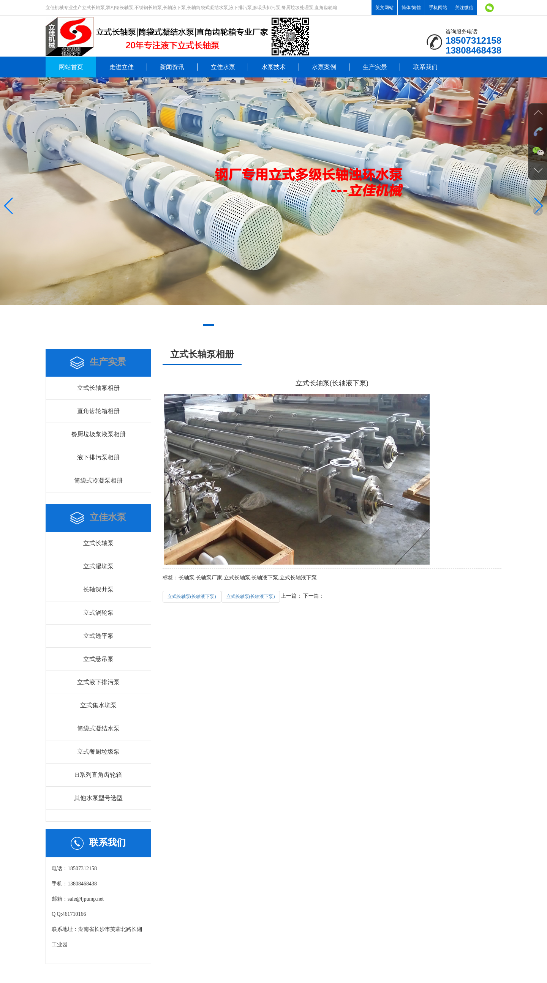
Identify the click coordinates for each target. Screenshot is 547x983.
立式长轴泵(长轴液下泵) (192, 596)
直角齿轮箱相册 (98, 411)
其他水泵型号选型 (98, 798)
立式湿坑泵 (98, 566)
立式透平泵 (98, 636)
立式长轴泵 (98, 543)
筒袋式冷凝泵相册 (98, 480)
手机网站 (438, 7)
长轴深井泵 (98, 589)
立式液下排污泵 (98, 682)
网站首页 (71, 67)
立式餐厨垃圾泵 (98, 751)
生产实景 (375, 67)
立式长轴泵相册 (98, 388)
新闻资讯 (172, 67)
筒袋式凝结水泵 (98, 728)
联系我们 (425, 67)
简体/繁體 (411, 7)
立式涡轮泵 (98, 612)
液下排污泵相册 (98, 457)
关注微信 (464, 7)
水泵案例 (324, 67)
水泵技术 (273, 67)
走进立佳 (121, 67)
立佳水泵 (223, 67)
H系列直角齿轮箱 (98, 775)
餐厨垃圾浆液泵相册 (98, 434)
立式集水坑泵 (98, 705)
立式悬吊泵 (98, 659)
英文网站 (384, 7)
